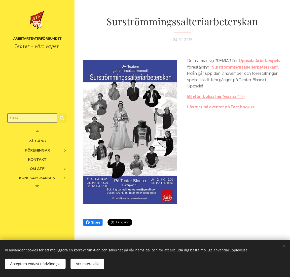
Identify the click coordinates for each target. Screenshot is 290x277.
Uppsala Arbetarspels (259, 60)
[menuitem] (37, 141)
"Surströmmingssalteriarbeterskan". (244, 67)
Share (93, 222)
